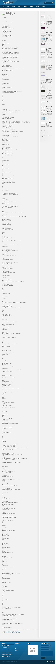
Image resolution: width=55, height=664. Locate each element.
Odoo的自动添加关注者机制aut (6, 654)
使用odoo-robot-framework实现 (48, 43)
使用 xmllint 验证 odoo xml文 (48, 90)
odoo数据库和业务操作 (5, 647)
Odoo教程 (8, 9)
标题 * (50, 645)
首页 (3, 6)
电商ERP (25, 6)
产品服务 (19, 6)
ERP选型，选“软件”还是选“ (6, 656)
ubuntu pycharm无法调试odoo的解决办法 (13, 632)
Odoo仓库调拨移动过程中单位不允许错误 (13, 631)
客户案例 (31, 6)
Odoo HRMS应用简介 (49, 21)
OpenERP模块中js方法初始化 (6, 652)
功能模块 (13, 6)
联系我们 (43, 6)
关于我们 (7, 6)
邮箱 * (50, 647)
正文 (49, 649)
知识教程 (37, 6)
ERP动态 (43, 136)
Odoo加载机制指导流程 (5, 645)
